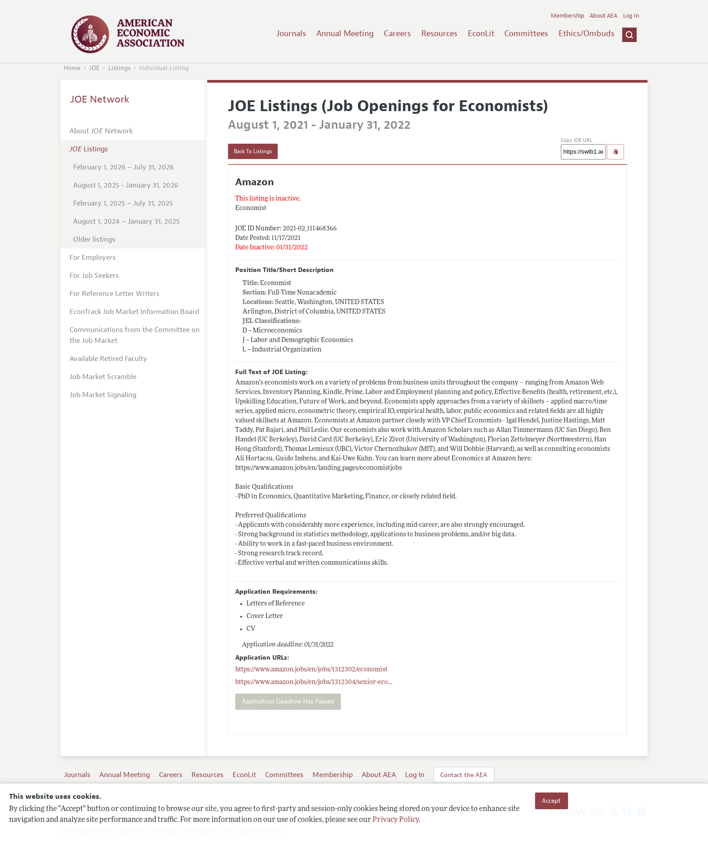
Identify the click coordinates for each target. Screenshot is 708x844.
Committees (526, 33)
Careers (397, 33)
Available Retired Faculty (108, 358)
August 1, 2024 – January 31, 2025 (126, 221)
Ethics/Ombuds (587, 33)
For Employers (93, 257)
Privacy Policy (396, 820)
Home (72, 68)
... (313, 682)
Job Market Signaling (103, 394)
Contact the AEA (463, 775)
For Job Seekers (94, 275)
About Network (101, 131)
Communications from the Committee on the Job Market (135, 335)
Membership (567, 15)
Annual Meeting (345, 33)
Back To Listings (253, 151)
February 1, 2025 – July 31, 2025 (123, 203)
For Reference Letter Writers (114, 293)
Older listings (94, 239)
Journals (291, 33)
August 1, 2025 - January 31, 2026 (125, 185)
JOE (94, 68)
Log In (631, 15)
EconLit (481, 33)
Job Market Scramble (103, 376)
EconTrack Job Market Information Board (134, 311)
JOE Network (100, 99)
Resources (439, 33)
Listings (119, 68)
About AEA (603, 15)
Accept (551, 801)
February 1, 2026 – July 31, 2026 (123, 167)
